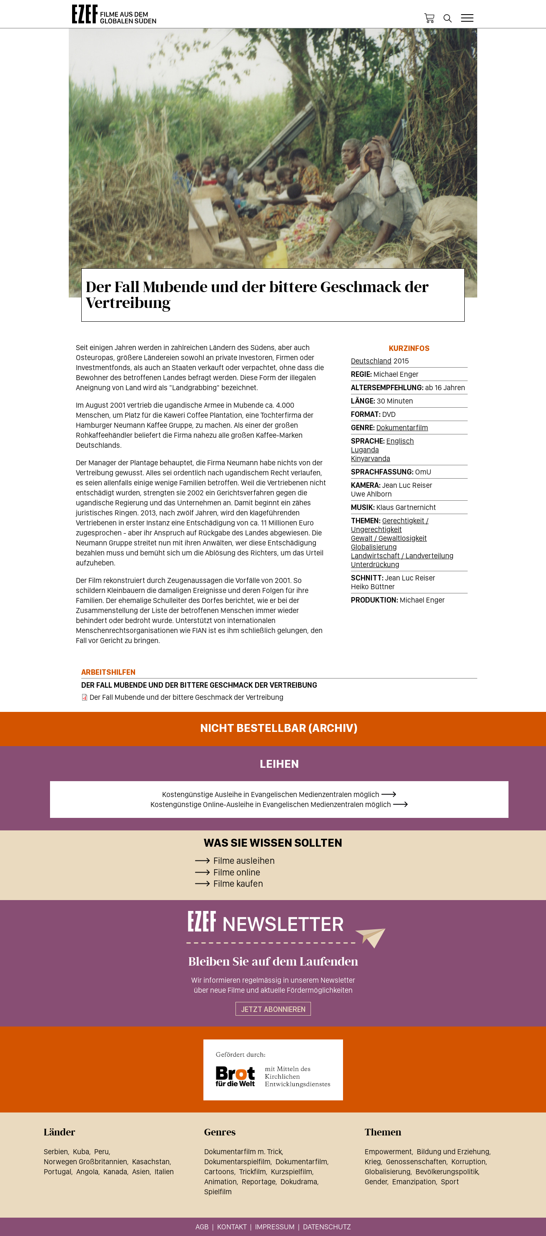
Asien (141, 1171)
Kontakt (232, 1226)
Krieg (373, 1161)
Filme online (236, 872)
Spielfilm (218, 1191)
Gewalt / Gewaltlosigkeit (389, 538)
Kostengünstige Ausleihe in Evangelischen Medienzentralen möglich (270, 794)
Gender (376, 1181)
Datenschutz (327, 1226)
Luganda (365, 449)
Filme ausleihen (244, 860)
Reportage (259, 1181)
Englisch (400, 440)
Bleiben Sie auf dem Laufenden (273, 961)
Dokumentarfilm (402, 427)
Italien (164, 1171)
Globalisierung (374, 546)
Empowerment (388, 1151)
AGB (202, 1226)
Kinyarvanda (370, 458)
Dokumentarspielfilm (237, 1161)
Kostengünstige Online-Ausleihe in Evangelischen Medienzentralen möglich (270, 804)
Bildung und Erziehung (453, 1151)
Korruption (468, 1161)
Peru (101, 1151)
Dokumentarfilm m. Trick (243, 1151)
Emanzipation (414, 1181)
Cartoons (219, 1171)
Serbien (56, 1151)
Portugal (57, 1171)
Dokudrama (299, 1181)
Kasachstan (151, 1161)
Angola (87, 1171)
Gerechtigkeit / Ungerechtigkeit (389, 525)
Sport (450, 1181)
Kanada (115, 1171)
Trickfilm (252, 1171)
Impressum (275, 1226)
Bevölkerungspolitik (447, 1171)
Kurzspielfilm (291, 1171)
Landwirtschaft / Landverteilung (402, 555)
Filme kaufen (238, 883)
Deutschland (371, 360)
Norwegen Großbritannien (85, 1161)
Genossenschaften (416, 1161)
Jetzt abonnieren (273, 1009)
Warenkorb (429, 18)
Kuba (81, 1151)
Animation (220, 1181)
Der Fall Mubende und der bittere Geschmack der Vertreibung (199, 685)
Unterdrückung (375, 564)
